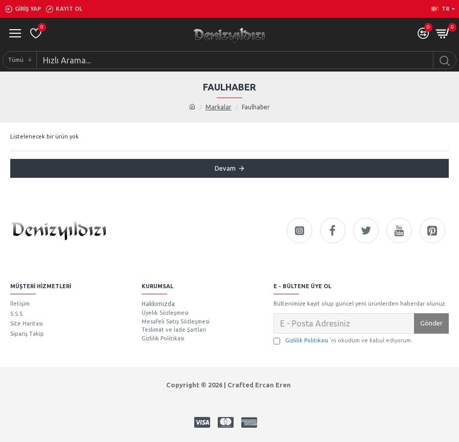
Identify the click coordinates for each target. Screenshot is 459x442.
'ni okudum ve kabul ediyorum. (342, 340)
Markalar (218, 107)
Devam (225, 168)
